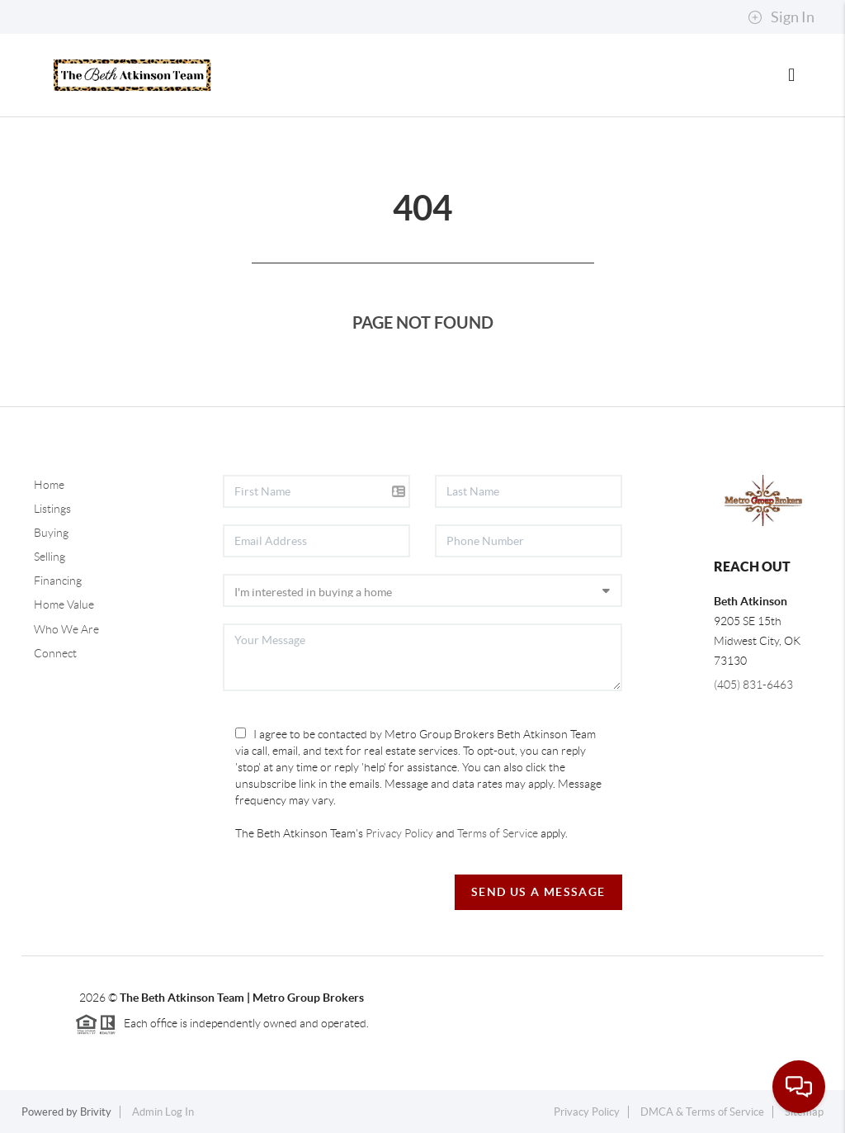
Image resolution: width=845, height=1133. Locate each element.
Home (49, 484)
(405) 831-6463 (753, 684)
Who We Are (66, 629)
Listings (52, 508)
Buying (51, 532)
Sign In (781, 17)
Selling (49, 556)
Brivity (95, 1112)
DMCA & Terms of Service (702, 1112)
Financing (58, 580)
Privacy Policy (399, 833)
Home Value (64, 604)
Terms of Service (497, 833)
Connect (55, 653)
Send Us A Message (538, 891)
